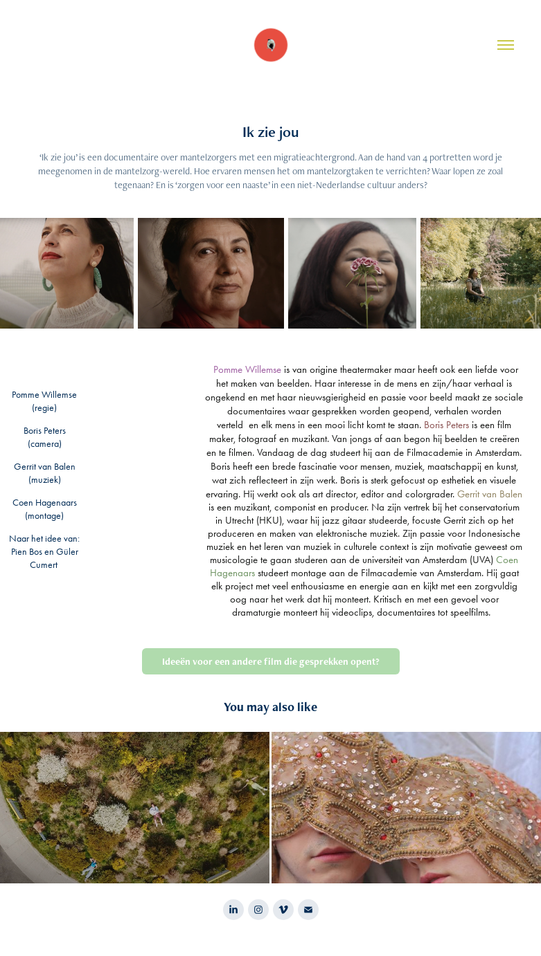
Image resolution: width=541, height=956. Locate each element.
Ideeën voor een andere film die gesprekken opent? (271, 661)
